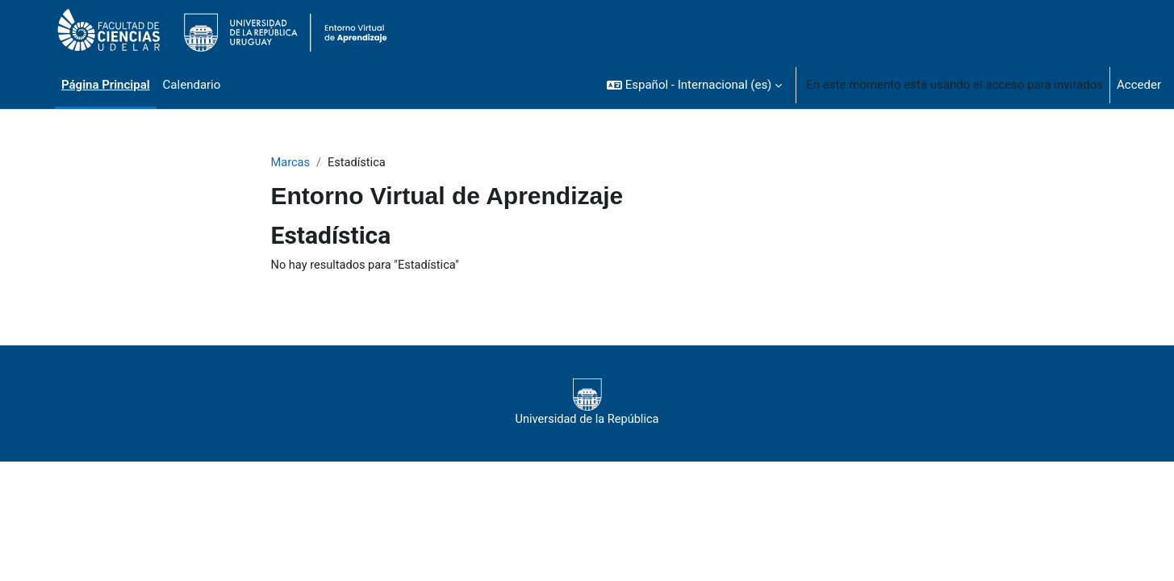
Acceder (1139, 84)
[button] (694, 85)
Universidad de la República (587, 403)
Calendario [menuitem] (192, 84)
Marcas (291, 163)
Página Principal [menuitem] (105, 84)
